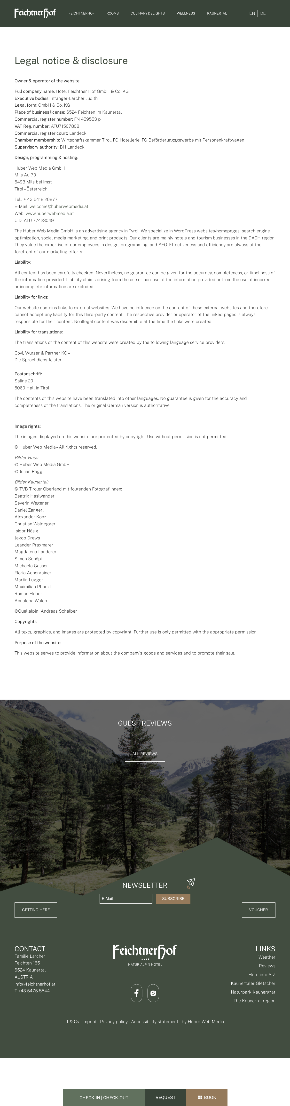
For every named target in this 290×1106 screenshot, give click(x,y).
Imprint (89, 1021)
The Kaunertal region (254, 1000)
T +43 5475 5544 (32, 990)
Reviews (267, 965)
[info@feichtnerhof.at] (283, 537)
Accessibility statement (154, 1021)
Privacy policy (114, 1021)
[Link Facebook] (136, 993)
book (207, 1097)
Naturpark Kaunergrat (253, 992)
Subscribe (173, 899)
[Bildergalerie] (283, 581)
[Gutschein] (283, 567)
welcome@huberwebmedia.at (59, 206)
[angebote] (283, 551)
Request (166, 1097)
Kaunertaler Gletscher (253, 983)
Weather (267, 957)
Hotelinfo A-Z (262, 974)
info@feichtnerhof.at (35, 984)
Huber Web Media (206, 1021)
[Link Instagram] (153, 993)
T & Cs (72, 1021)
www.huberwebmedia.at (50, 213)
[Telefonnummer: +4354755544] (283, 524)
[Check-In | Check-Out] (104, 1097)
